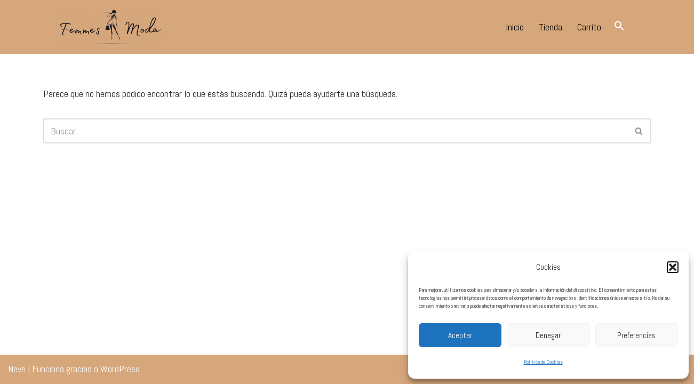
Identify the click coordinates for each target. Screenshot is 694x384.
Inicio (515, 27)
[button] (672, 267)
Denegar (548, 335)
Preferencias (636, 335)
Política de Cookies (543, 361)
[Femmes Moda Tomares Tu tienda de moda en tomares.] (109, 27)
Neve (17, 369)
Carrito (589, 27)
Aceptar (460, 335)
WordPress (120, 369)
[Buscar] (335, 130)
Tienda (550, 27)
